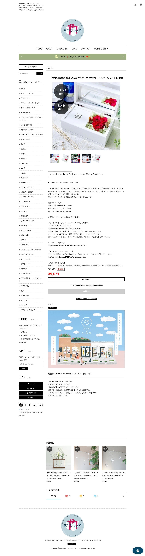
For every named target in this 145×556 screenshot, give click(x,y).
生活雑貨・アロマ (27, 130)
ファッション (25, 259)
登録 (23, 369)
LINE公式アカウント (31, 393)
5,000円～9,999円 (27, 197)
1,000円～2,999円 (27, 187)
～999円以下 (25, 182)
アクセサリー (25, 113)
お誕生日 (24, 154)
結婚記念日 (25, 163)
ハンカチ (24, 305)
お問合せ (24, 332)
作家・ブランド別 (27, 254)
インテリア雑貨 (26, 125)
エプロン (24, 300)
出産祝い (24, 158)
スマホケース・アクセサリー (31, 103)
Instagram (31, 388)
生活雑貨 (24, 269)
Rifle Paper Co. (26, 225)
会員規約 (24, 342)
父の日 (23, 168)
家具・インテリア (27, 93)
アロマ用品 (25, 286)
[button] (62, 49)
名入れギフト (25, 98)
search (39, 73)
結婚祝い (24, 149)
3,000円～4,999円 (27, 192)
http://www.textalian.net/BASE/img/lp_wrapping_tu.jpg (67, 257)
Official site (31, 384)
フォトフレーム (26, 273)
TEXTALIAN (25, 206)
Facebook (31, 397)
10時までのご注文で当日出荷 (31, 249)
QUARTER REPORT (28, 221)
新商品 (23, 89)
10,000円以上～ (26, 202)
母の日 (23, 144)
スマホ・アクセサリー (29, 310)
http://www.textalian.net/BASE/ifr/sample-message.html (67, 245)
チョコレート (25, 139)
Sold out (86, 291)
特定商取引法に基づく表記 (30, 339)
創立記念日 (25, 178)
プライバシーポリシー (28, 335)
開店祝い (24, 173)
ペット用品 (25, 295)
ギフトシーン (25, 264)
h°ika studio (25, 235)
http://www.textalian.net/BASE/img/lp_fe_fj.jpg (64, 228)
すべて (53, 496)
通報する (50, 304)
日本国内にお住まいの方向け (86, 299)
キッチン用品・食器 (28, 108)
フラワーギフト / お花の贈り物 (32, 134)
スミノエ (24, 211)
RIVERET (24, 216)
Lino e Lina (25, 245)
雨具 (22, 291)
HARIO (23, 240)
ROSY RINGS (26, 230)
